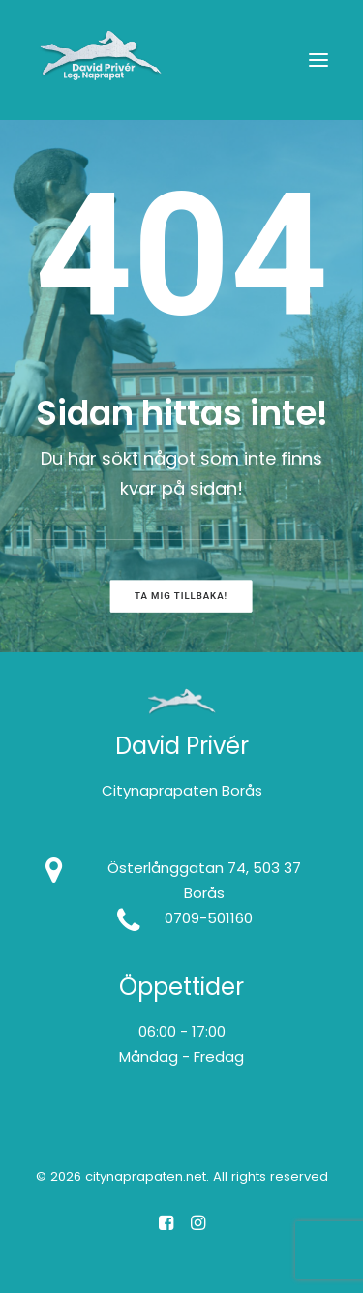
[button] (318, 60)
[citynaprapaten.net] (100, 60)
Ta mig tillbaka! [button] (181, 595)
